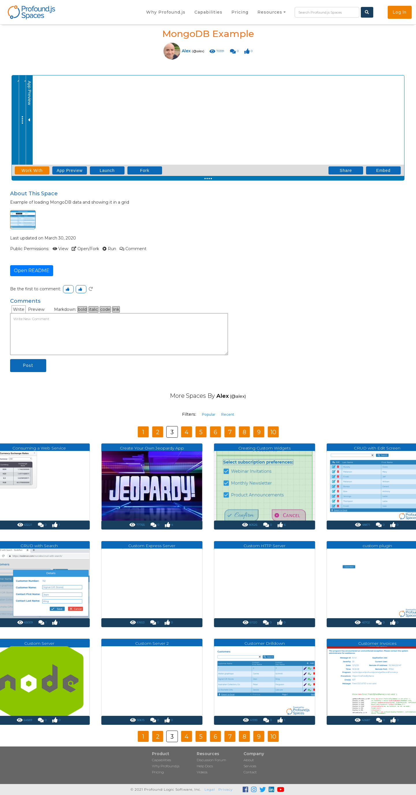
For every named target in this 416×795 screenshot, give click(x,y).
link (116, 309)
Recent (227, 414)
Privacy (225, 789)
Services (250, 766)
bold (82, 309)
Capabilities (161, 760)
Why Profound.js (165, 766)
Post (28, 365)
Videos (202, 772)
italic (93, 309)
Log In (399, 12)
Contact (250, 772)
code (105, 309)
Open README (31, 270)
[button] (271, 12)
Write (18, 309)
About (249, 760)
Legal (210, 789)
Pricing (158, 772)
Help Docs (205, 766)
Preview (36, 309)
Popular (209, 414)
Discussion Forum (211, 760)
